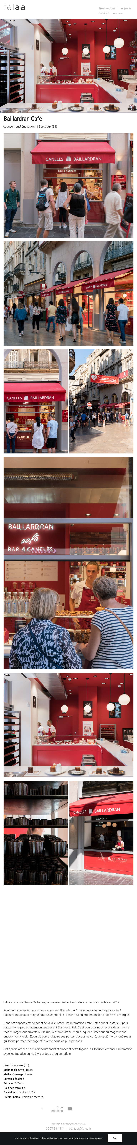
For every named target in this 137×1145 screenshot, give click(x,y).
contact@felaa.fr (80, 1128)
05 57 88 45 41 (55, 1128)
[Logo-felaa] (14, 5)
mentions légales (93, 1138)
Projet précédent (57, 1109)
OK (114, 1138)
